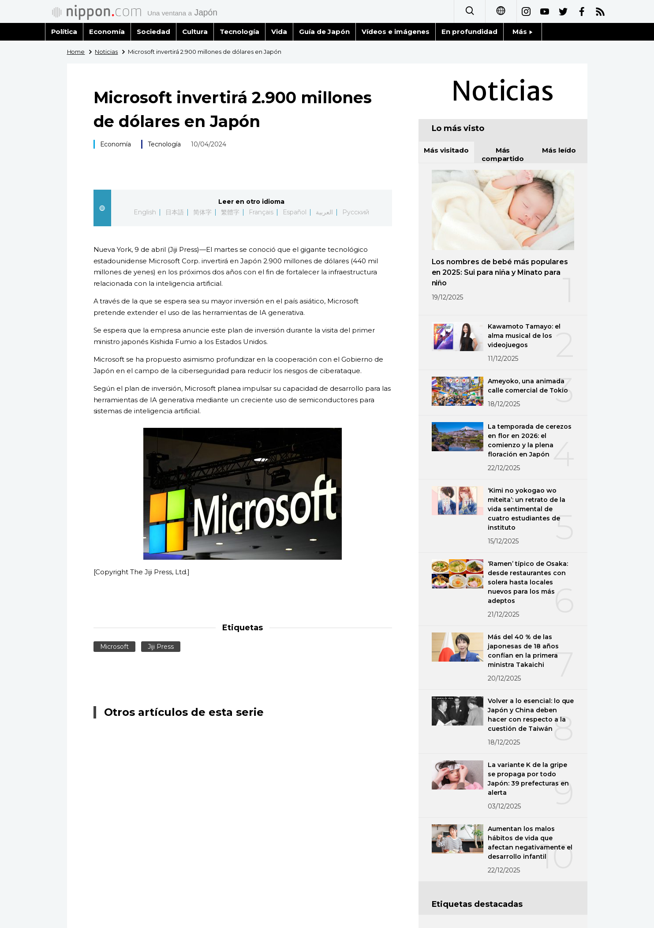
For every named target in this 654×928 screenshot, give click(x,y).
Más (522, 31)
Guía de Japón (324, 31)
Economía (107, 31)
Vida (279, 31)
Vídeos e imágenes (396, 31)
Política (64, 31)
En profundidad (469, 31)
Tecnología (239, 31)
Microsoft (114, 647)
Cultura (195, 31)
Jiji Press (161, 647)
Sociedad (153, 31)
